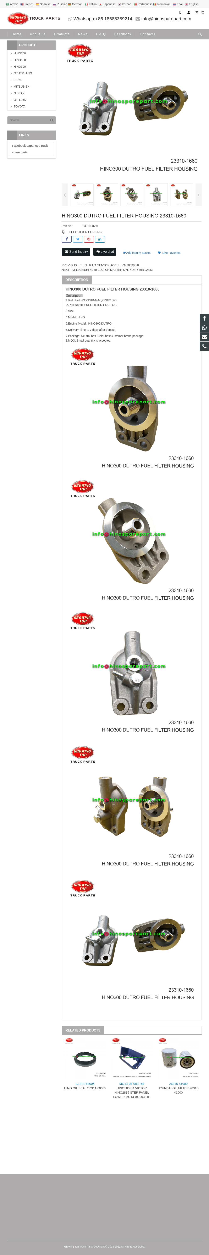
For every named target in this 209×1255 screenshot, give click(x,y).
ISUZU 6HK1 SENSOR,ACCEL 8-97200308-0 (109, 265)
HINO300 (20, 66)
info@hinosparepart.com (166, 18)
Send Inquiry (76, 251)
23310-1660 (150, 289)
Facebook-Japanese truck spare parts (30, 149)
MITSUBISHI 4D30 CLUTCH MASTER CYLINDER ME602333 (112, 269)
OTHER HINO (23, 73)
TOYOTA (19, 106)
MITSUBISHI (22, 86)
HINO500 (20, 60)
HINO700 (20, 53)
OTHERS (20, 99)
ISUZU (18, 80)
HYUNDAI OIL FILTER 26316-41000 (178, 1088)
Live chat (105, 251)
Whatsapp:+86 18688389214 (102, 18)
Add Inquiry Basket (137, 252)
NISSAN (19, 93)
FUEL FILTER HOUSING (85, 232)
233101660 (109, 300)
